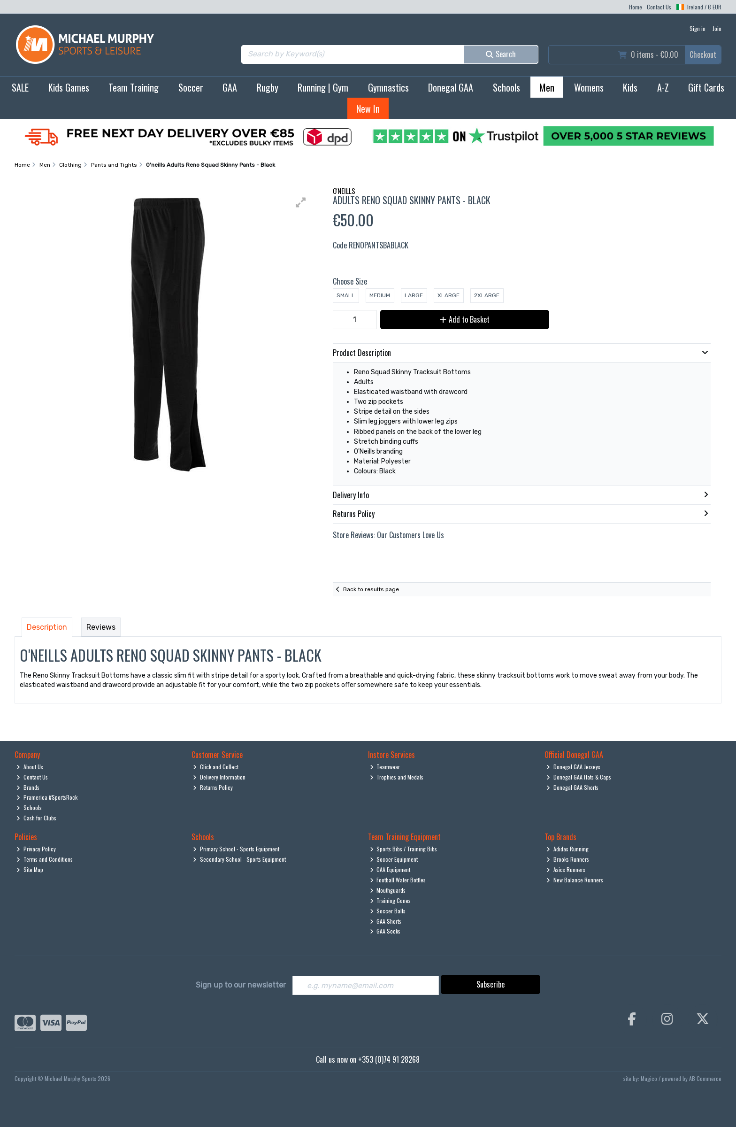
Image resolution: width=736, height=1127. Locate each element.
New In (368, 108)
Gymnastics (388, 87)
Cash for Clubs (36, 818)
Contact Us (659, 7)
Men (546, 87)
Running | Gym (323, 87)
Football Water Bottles (398, 880)
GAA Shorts (386, 921)
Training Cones (390, 900)
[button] (300, 202)
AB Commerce (705, 1078)
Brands (27, 787)
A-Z (663, 87)
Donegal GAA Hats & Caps (578, 777)
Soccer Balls (388, 911)
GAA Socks (385, 931)
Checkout (703, 54)
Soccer (190, 87)
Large (414, 295)
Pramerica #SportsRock (46, 797)
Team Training (133, 87)
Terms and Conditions (44, 859)
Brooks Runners (567, 859)
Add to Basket (463, 319)
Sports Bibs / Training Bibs (403, 849)
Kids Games (68, 87)
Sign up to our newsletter (241, 984)
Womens (589, 87)
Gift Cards (706, 87)
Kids (630, 87)
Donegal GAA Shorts (572, 787)
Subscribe (490, 984)
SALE (20, 87)
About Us (29, 767)
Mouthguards (388, 890)
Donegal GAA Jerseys (573, 767)
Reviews (100, 627)
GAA (229, 87)
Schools (506, 87)
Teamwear (385, 767)
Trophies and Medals (397, 777)
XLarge (448, 295)
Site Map (29, 869)
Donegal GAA (450, 87)
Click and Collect (215, 767)
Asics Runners (565, 869)
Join (717, 28)
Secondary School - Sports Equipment (239, 859)
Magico (649, 1078)
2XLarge (486, 295)
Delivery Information (219, 777)
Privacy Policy (36, 849)
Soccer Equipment (394, 859)
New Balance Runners (574, 880)
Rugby (267, 87)
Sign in (697, 28)
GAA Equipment (390, 869)
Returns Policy (213, 787)
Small (346, 295)
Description (47, 627)
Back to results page (371, 589)
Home (635, 7)
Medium (379, 295)
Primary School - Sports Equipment (236, 849)
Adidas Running (567, 849)
